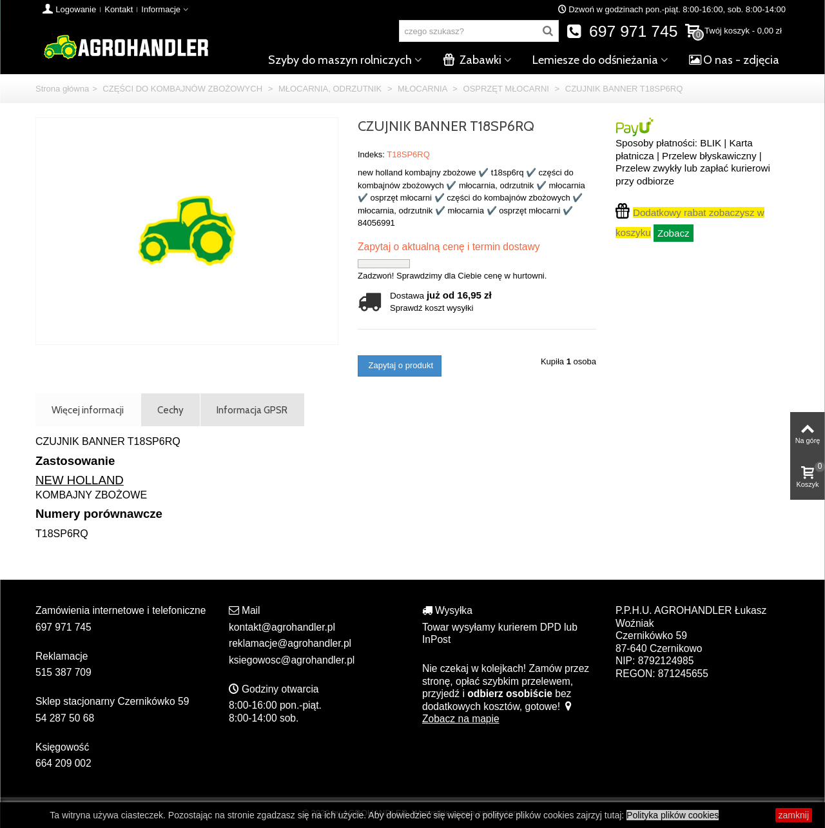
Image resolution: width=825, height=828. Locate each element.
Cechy (170, 410)
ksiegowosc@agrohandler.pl (291, 660)
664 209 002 (63, 763)
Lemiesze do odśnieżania (595, 60)
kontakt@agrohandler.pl (282, 627)
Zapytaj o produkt (399, 365)
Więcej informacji (88, 410)
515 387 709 (63, 672)
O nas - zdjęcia (734, 60)
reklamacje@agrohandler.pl (290, 643)
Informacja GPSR (252, 410)
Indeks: (371, 154)
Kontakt (118, 9)
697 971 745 (622, 31)
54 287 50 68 (64, 718)
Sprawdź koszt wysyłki (431, 308)
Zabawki (472, 60)
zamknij (794, 815)
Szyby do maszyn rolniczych (340, 60)
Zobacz (673, 233)
